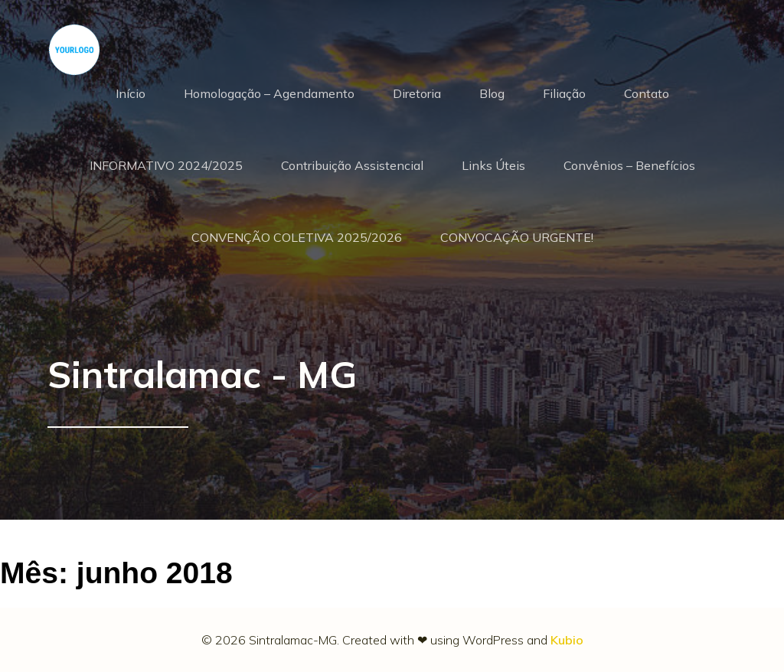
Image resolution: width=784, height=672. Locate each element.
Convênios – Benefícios (629, 165)
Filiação (564, 93)
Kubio (566, 640)
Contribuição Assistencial (352, 165)
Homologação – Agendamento (269, 93)
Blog (492, 93)
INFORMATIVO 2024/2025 (166, 165)
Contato (646, 93)
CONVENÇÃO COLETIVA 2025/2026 (296, 237)
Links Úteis (493, 165)
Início (130, 93)
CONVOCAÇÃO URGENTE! (516, 237)
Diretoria (417, 93)
